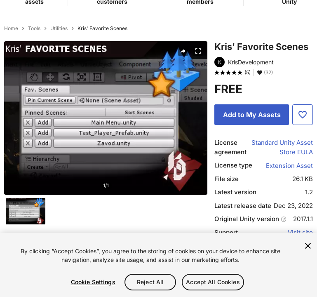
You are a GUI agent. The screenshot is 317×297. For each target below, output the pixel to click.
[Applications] (293, 14)
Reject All (150, 281)
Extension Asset (289, 210)
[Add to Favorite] (302, 158)
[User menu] (309, 15)
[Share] (183, 95)
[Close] (308, 246)
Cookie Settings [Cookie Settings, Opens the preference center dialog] (93, 281)
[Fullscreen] (198, 95)
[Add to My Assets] (251, 158)
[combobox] (158, 44)
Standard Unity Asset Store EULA (282, 191)
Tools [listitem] (34, 72)
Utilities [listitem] (59, 72)
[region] (158, 265)
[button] (275, 15)
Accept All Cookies (213, 281)
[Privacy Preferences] (257, 15)
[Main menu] (9, 15)
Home (11, 72)
